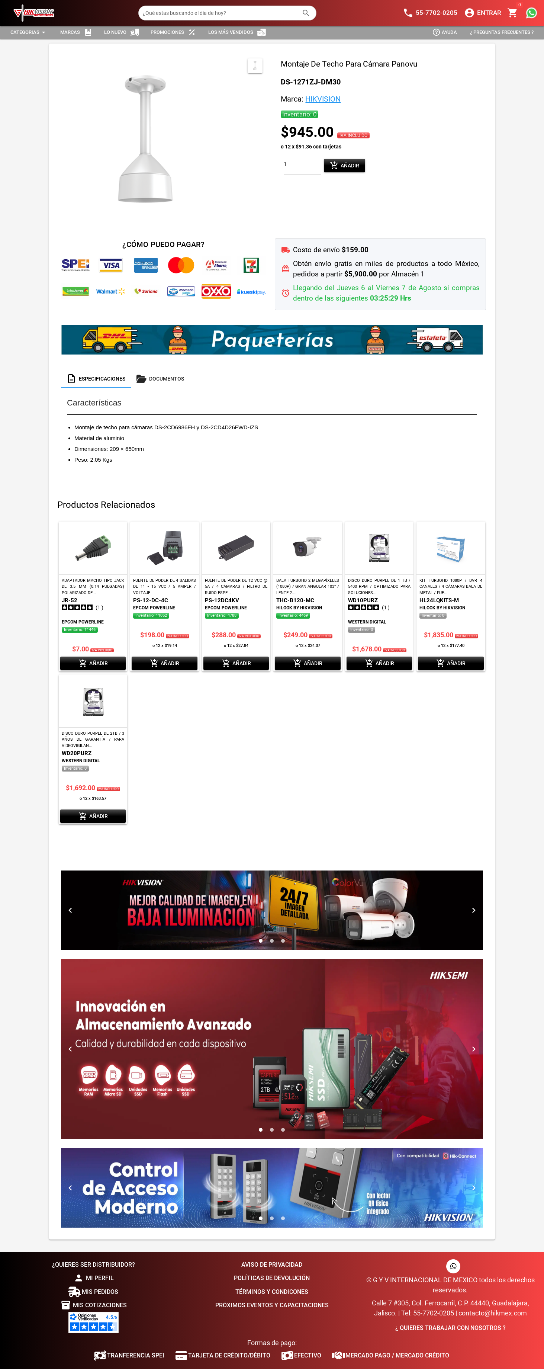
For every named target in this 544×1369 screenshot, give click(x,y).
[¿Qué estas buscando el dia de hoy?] (220, 13)
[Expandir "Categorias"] (29, 32)
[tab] (96, 379)
